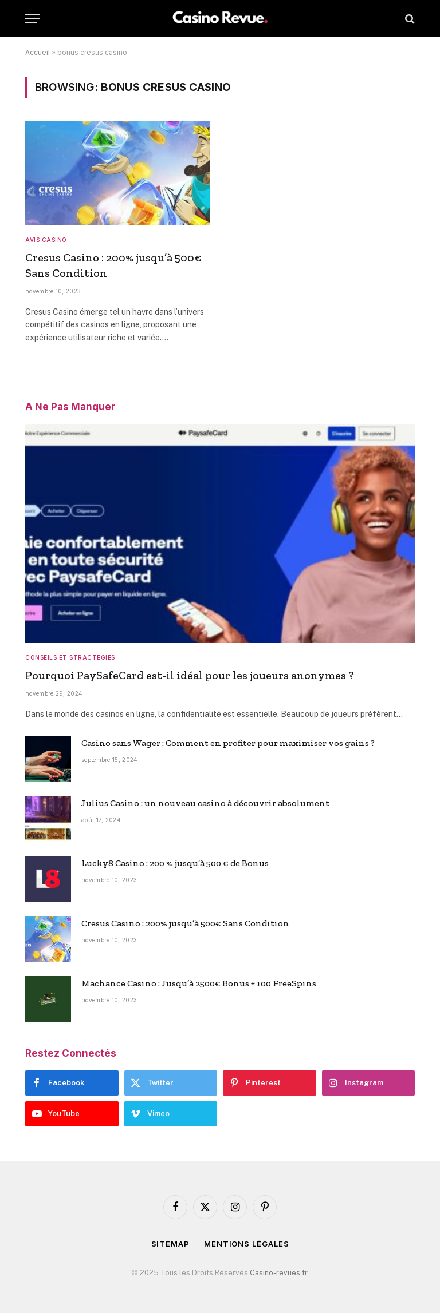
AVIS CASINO (46, 239)
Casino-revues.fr (278, 1272)
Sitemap (170, 1243)
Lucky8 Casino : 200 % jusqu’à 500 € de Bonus (175, 863)
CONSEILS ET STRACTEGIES (70, 657)
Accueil (37, 52)
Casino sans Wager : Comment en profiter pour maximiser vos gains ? (228, 742)
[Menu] (32, 18)
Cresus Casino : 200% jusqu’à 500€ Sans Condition (113, 265)
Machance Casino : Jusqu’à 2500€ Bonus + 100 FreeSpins (198, 983)
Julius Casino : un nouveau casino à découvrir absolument (205, 803)
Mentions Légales (246, 1243)
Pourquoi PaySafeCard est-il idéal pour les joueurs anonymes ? (189, 675)
